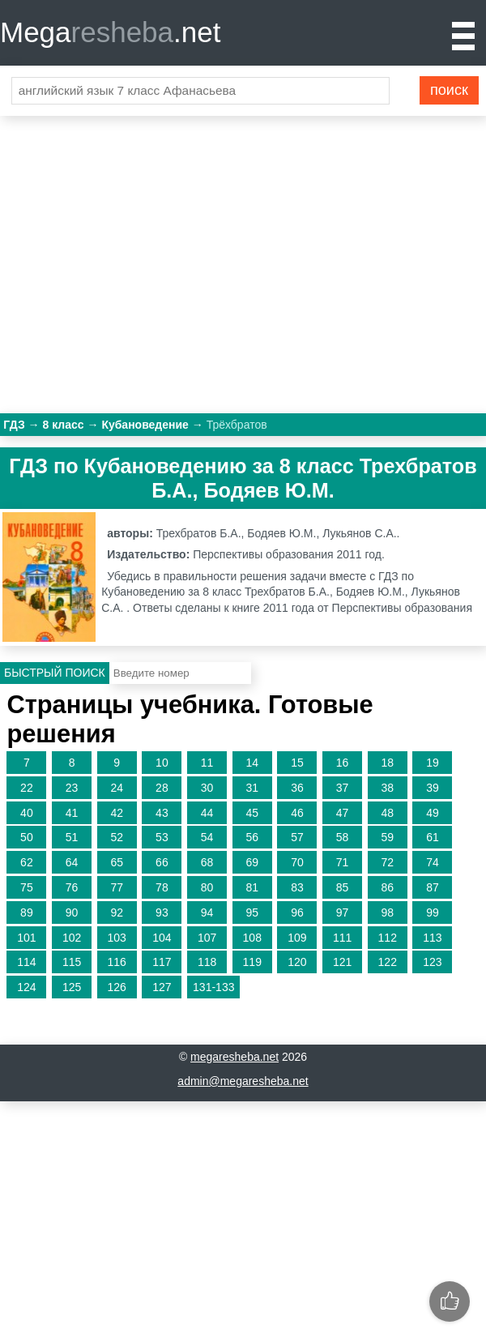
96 (297, 912)
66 (162, 862)
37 (342, 787)
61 (432, 837)
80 (207, 887)
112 (387, 937)
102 (71, 937)
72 (387, 862)
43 (162, 812)
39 (432, 787)
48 (387, 812)
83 (297, 887)
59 (387, 837)
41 (72, 812)
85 (342, 887)
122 (387, 961)
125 (71, 987)
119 (252, 961)
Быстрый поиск (54, 672)
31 (251, 787)
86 (387, 887)
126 (117, 987)
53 (162, 837)
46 (297, 812)
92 (116, 912)
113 (432, 937)
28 (162, 787)
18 (387, 762)
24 (116, 787)
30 (207, 787)
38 (387, 787)
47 (342, 812)
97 (342, 912)
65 (116, 862)
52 (116, 837)
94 (207, 912)
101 (26, 937)
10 (162, 762)
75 (26, 887)
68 (207, 862)
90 (72, 912)
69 (251, 862)
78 (162, 887)
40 (26, 812)
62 (26, 862)
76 (72, 887)
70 (297, 862)
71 (342, 862)
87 (432, 887)
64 (72, 862)
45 (251, 812)
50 (26, 837)
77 (116, 887)
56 (251, 837)
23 (72, 787)
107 (207, 937)
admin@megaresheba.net (242, 1081)
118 (207, 961)
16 (342, 762)
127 (161, 987)
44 (207, 812)
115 (71, 961)
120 (297, 961)
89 (26, 912)
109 (297, 937)
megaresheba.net (234, 1056)
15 (297, 762)
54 (207, 837)
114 (26, 961)
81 (251, 887)
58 (342, 837)
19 (432, 762)
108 (252, 937)
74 (432, 862)
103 (117, 937)
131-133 (213, 987)
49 (432, 812)
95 (251, 912)
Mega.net (110, 32)
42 (116, 812)
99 (432, 912)
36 (297, 787)
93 (162, 912)
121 (342, 961)
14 (251, 762)
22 (26, 787)
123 (432, 961)
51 (72, 837)
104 (161, 937)
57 (297, 837)
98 (387, 912)
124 (26, 987)
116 (117, 961)
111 (342, 937)
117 (161, 961)
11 (207, 762)
